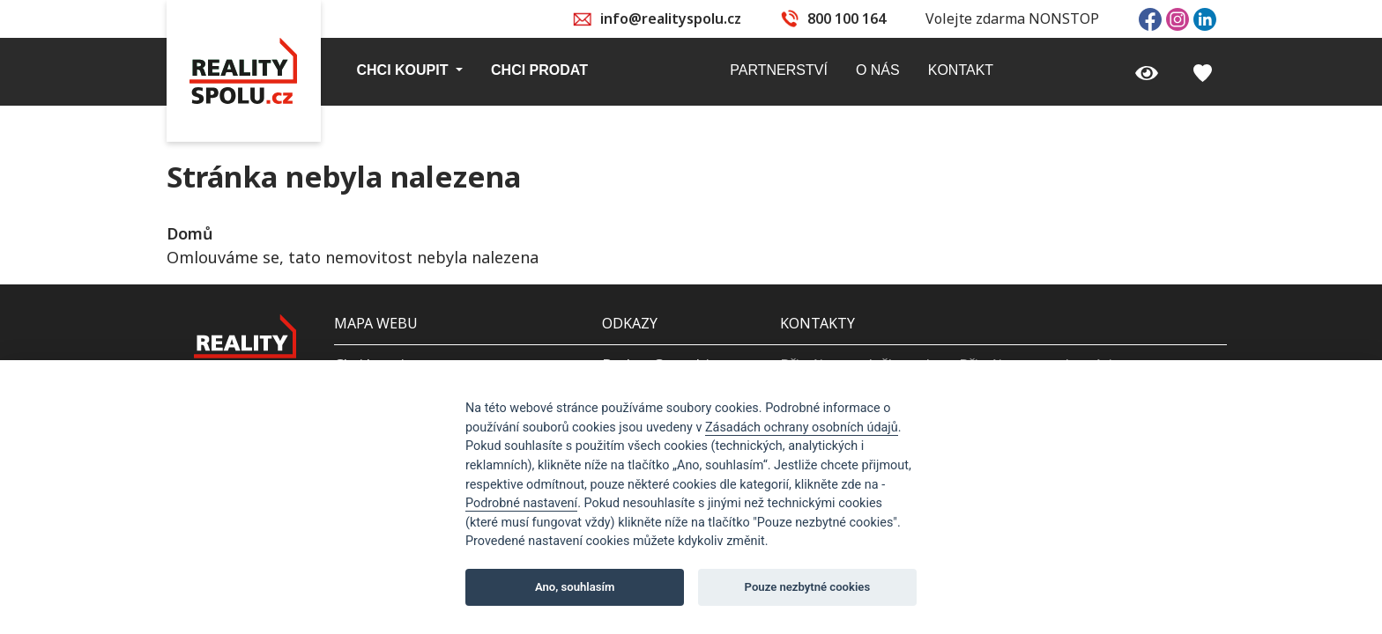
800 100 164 (846, 18)
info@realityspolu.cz (670, 18)
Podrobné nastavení (521, 503)
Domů (189, 233)
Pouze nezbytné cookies (808, 586)
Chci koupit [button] (404, 70)
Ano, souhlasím (575, 586)
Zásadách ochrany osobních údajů (801, 427)
